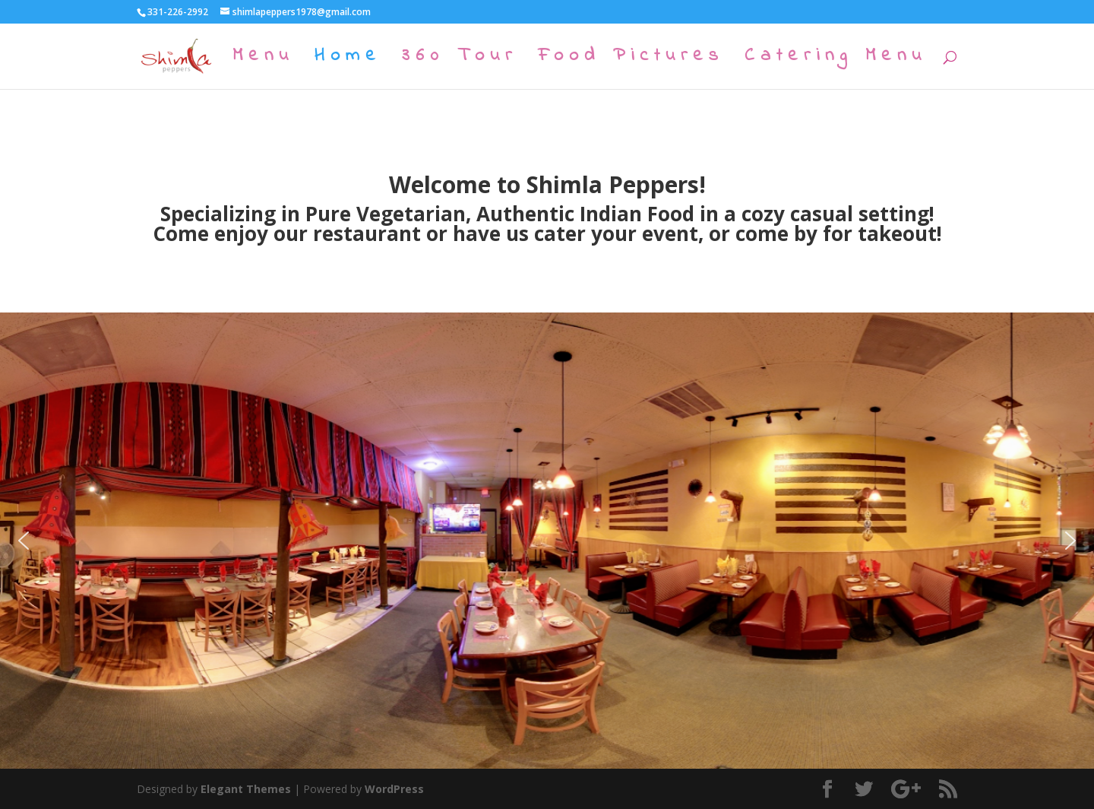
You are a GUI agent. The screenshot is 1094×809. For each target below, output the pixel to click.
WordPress (394, 789)
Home (348, 60)
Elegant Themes (246, 789)
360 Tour (459, 60)
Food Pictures (631, 60)
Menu (263, 60)
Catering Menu (836, 60)
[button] (23, 540)
